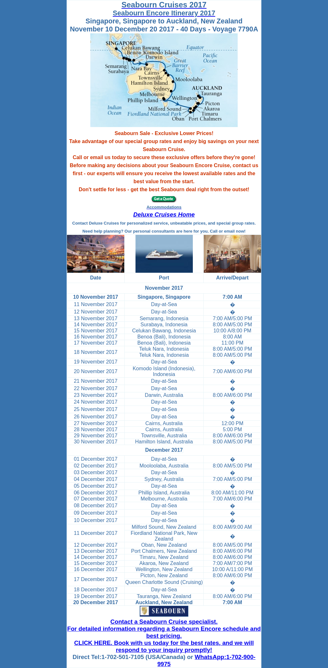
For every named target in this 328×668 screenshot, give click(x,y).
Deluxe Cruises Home (164, 214)
